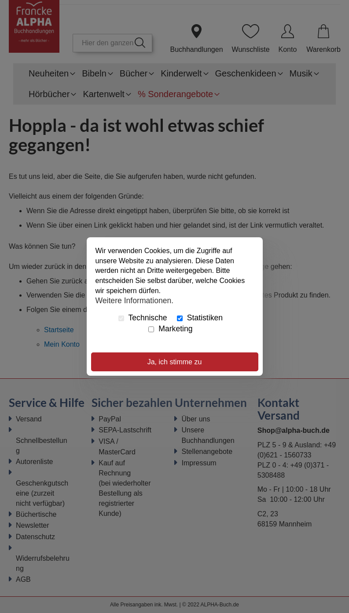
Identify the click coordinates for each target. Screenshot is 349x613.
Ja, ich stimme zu (174, 362)
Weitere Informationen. (135, 300)
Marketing (170, 328)
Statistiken (200, 317)
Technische (142, 317)
